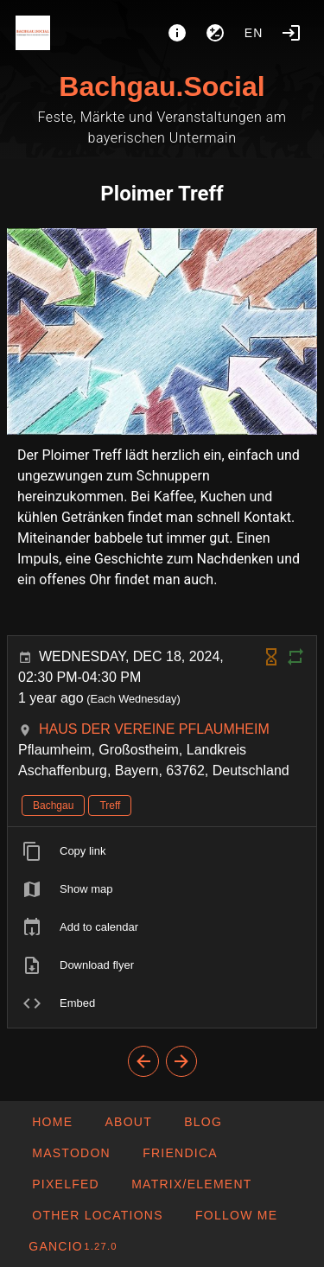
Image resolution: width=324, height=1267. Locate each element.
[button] (97, 1215)
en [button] (254, 33)
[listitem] (162, 851)
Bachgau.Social (161, 86)
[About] (177, 33)
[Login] (291, 33)
